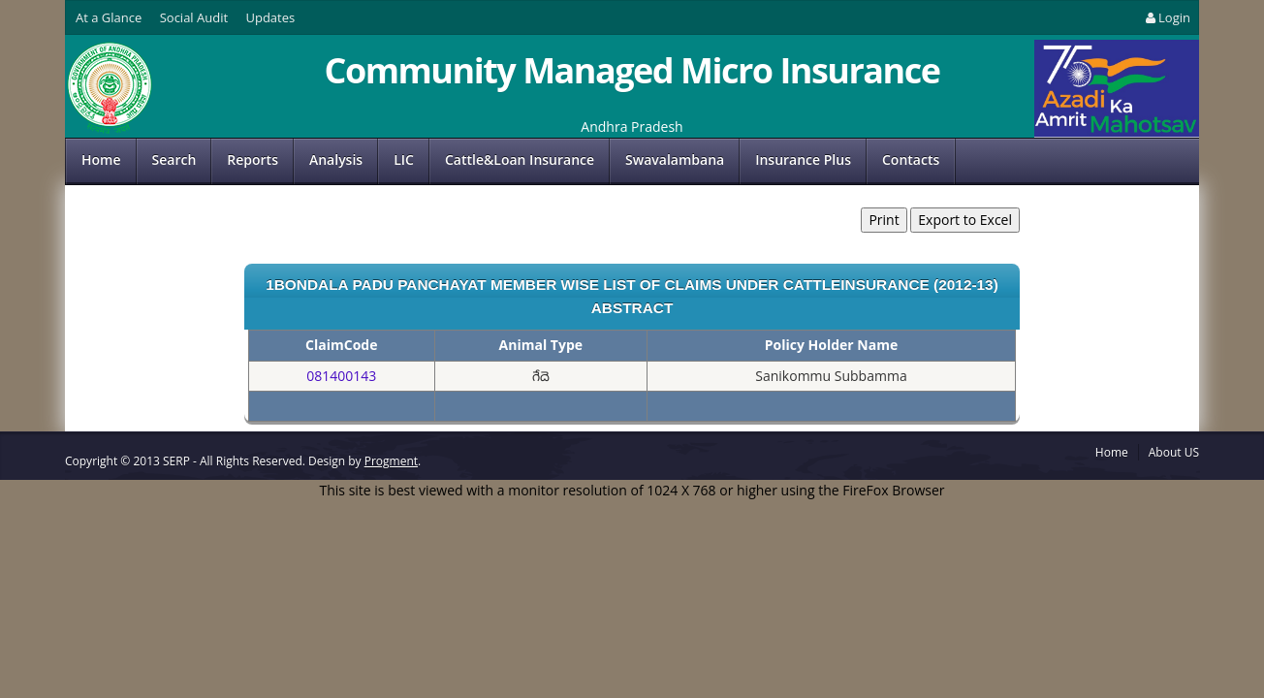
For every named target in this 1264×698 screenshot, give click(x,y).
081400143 (341, 375)
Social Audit (194, 17)
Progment (391, 461)
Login (1166, 17)
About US (1174, 452)
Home (101, 159)
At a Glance (109, 17)
